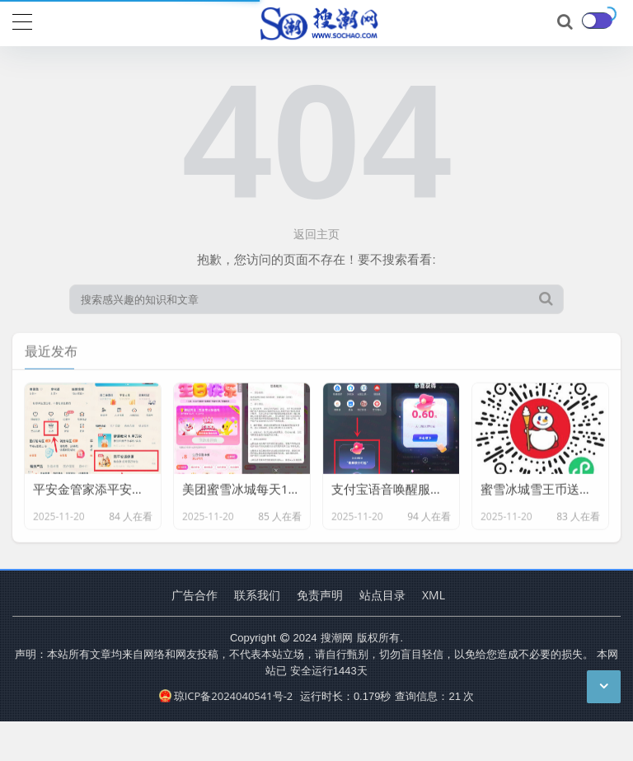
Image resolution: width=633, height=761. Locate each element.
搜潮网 (337, 637)
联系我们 (257, 595)
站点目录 (382, 595)
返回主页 (316, 234)
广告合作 (194, 595)
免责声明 (320, 595)
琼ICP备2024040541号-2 (226, 695)
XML (433, 595)
